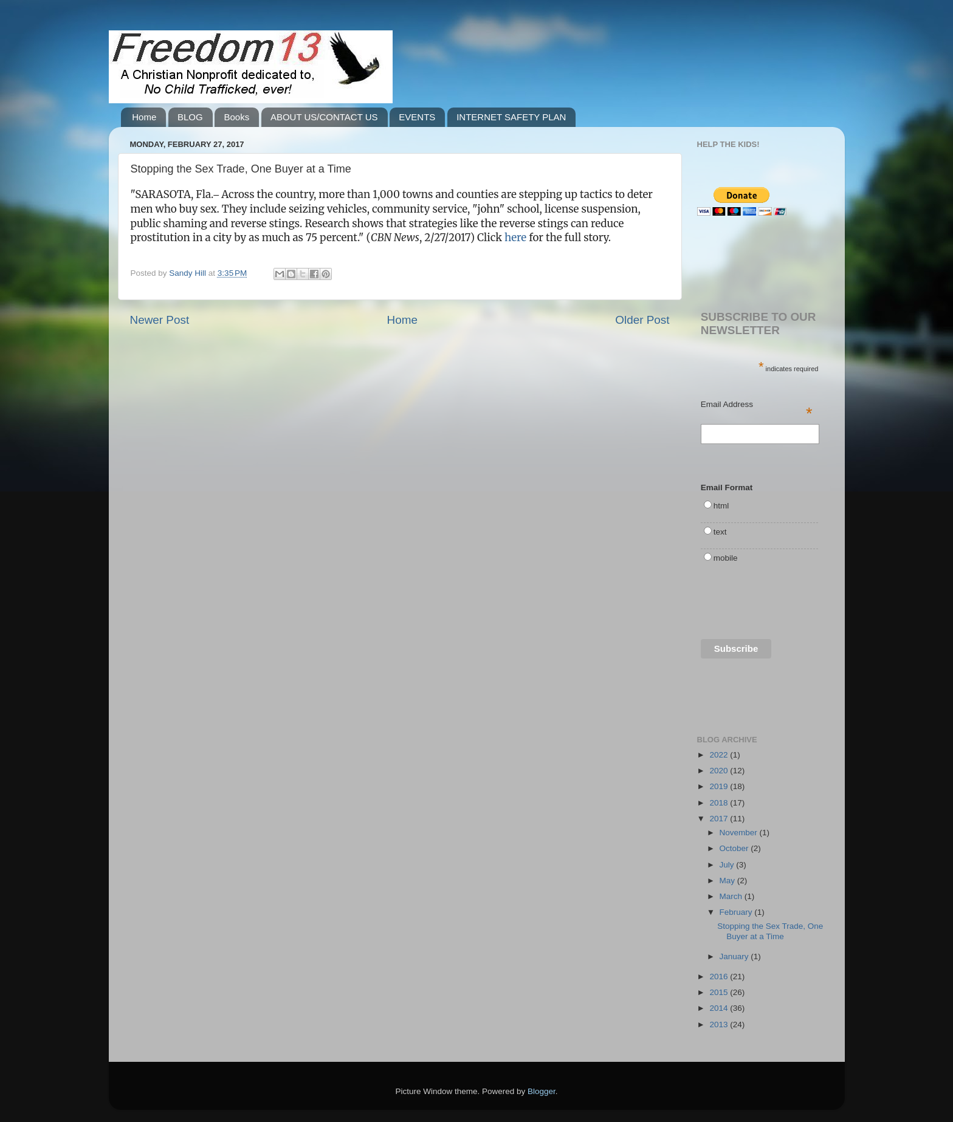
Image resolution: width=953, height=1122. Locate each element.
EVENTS (417, 117)
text (720, 531)
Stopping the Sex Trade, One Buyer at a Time (770, 931)
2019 (719, 786)
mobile (726, 558)
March (732, 896)
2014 (719, 1008)
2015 (719, 992)
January (735, 956)
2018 (719, 802)
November (740, 832)
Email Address (757, 405)
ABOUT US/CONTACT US (324, 117)
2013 (719, 1024)
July (728, 864)
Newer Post (160, 319)
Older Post (642, 319)
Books (236, 117)
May (728, 880)
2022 (719, 754)
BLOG (190, 117)
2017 (719, 818)
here (515, 237)
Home (144, 117)
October (735, 848)
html (721, 505)
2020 (719, 770)
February (737, 912)
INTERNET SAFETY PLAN (511, 117)
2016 (719, 976)
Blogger (542, 1091)
